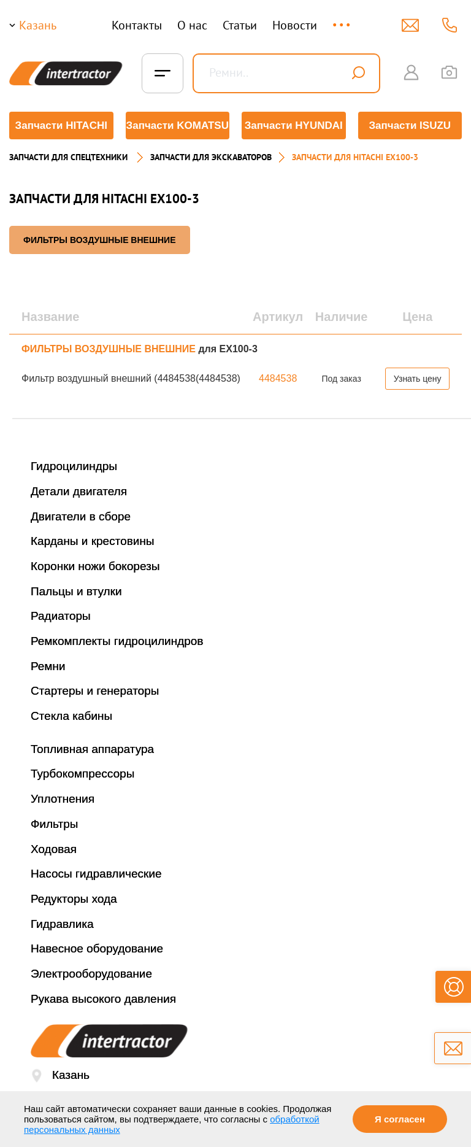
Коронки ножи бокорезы (95, 566)
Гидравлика (62, 923)
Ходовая (54, 849)
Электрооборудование (91, 973)
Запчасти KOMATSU (177, 125)
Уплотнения (62, 798)
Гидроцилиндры (74, 466)
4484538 (278, 378)
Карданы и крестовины (93, 541)
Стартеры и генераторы (95, 690)
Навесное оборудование (97, 948)
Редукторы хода (74, 898)
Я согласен (400, 1119)
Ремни (48, 666)
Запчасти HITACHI (61, 125)
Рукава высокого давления (103, 998)
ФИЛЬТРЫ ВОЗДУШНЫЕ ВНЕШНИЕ (99, 240)
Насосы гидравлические (96, 873)
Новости (294, 25)
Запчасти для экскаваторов (211, 157)
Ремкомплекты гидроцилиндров (117, 641)
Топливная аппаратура (92, 749)
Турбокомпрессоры (82, 773)
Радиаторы (61, 615)
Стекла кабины (71, 715)
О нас (192, 25)
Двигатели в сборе (81, 516)
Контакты (137, 25)
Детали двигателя (79, 491)
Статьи (240, 25)
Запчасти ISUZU (410, 125)
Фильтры (54, 823)
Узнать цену (418, 379)
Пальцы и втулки (76, 591)
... (342, 19)
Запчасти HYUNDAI (294, 125)
